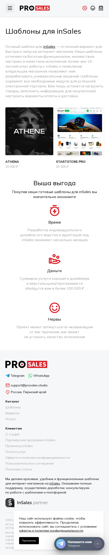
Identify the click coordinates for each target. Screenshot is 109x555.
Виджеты (12, 413)
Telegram (14, 375)
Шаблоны (13, 407)
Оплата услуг (15, 452)
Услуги (10, 419)
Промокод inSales (19, 446)
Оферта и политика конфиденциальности (37, 458)
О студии (12, 434)
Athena (12, 162)
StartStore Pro (71, 162)
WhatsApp (38, 375)
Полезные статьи (18, 469)
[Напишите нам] (79, 544)
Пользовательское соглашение (29, 463)
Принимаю (29, 540)
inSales (49, 46)
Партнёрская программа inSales (30, 440)
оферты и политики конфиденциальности (51, 531)
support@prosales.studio (26, 385)
